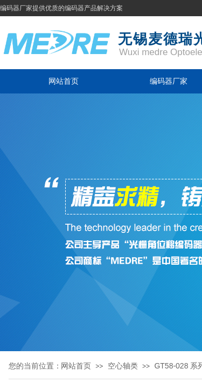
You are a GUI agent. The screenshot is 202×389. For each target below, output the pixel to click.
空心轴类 (123, 365)
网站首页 (63, 81)
